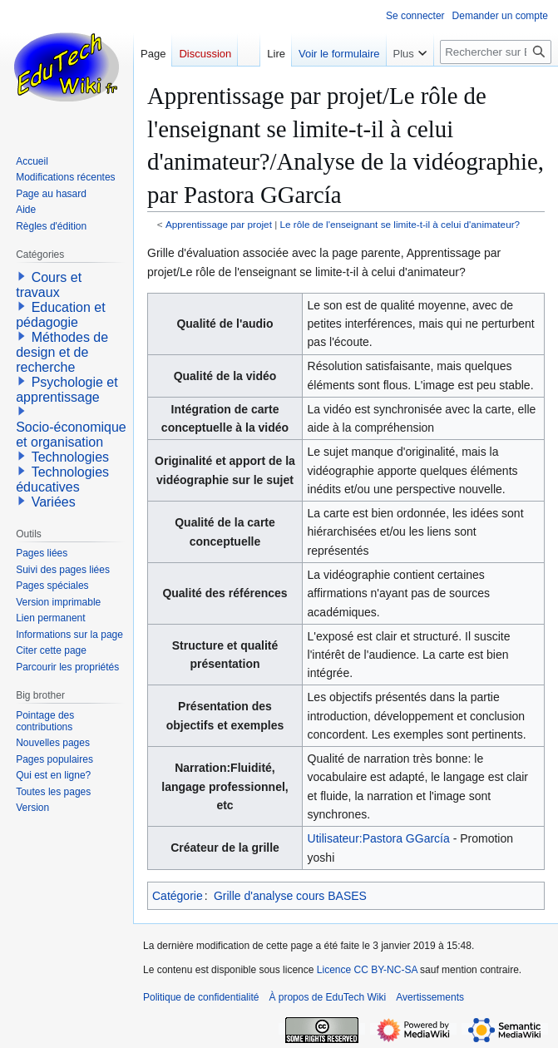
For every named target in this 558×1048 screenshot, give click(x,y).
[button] (21, 276)
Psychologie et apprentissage (67, 389)
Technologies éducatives (62, 479)
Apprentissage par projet (218, 224)
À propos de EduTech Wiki (327, 997)
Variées (54, 502)
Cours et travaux (48, 284)
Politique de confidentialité (201, 997)
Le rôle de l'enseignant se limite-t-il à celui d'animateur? (400, 224)
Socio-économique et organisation (71, 434)
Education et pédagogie (60, 314)
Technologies (70, 457)
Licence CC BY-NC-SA (367, 970)
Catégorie (177, 895)
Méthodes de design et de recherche (62, 352)
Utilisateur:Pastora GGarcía (379, 838)
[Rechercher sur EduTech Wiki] (495, 52)
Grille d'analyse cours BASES (290, 895)
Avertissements (430, 997)
